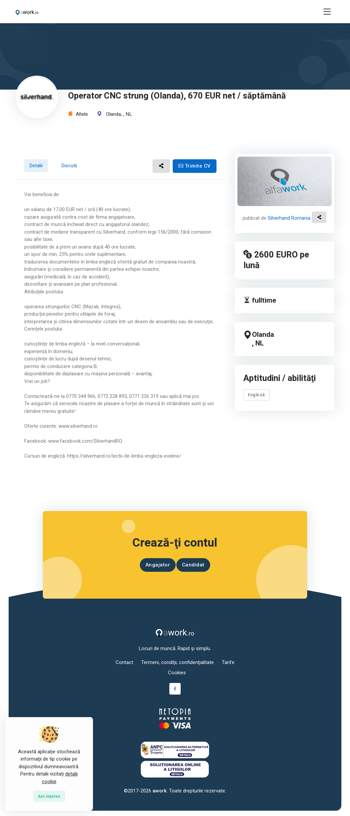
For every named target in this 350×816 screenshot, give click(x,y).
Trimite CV (194, 166)
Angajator (157, 565)
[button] (161, 166)
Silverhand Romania (289, 218)
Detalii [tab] (35, 166)
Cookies (177, 673)
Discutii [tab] (69, 166)
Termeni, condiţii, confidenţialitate (177, 662)
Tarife (228, 662)
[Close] (49, 796)
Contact (124, 662)
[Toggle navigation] (327, 11)
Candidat (193, 565)
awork (159, 791)
